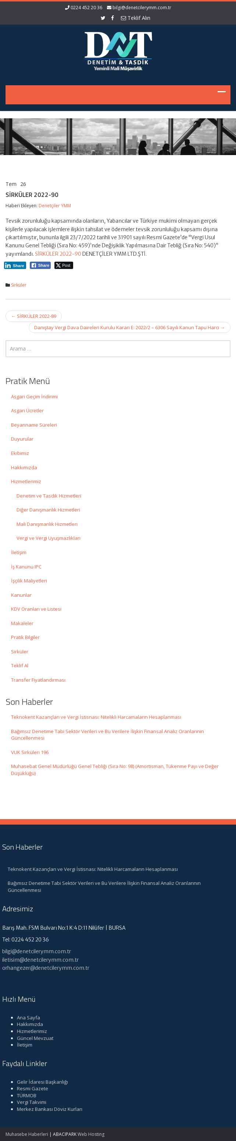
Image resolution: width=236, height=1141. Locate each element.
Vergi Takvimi (28, 1102)
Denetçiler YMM (55, 205)
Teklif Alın (135, 17)
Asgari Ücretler (27, 410)
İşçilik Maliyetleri (29, 580)
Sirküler (18, 285)
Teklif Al (19, 665)
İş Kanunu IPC (26, 566)
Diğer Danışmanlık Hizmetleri (48, 509)
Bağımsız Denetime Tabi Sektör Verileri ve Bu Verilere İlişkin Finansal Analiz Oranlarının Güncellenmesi (107, 735)
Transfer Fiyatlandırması (38, 680)
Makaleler (22, 623)
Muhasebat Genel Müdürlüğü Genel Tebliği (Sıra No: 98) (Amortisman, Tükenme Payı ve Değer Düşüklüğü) (115, 769)
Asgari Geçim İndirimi (34, 396)
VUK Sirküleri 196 (30, 752)
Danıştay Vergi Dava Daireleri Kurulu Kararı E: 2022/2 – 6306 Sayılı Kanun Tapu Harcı (129, 327)
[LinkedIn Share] (15, 265)
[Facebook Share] (40, 265)
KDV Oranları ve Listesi (36, 609)
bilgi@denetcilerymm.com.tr (141, 7)
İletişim (18, 552)
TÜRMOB (23, 1095)
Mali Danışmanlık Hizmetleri (47, 524)
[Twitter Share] (63, 265)
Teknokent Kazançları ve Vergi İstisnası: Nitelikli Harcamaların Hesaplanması (96, 717)
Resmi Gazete (29, 1088)
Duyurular (22, 438)
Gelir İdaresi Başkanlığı (39, 1082)
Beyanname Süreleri (34, 424)
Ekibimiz (20, 453)
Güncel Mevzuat (32, 1038)
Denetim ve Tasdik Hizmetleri (49, 495)
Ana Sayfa (25, 1017)
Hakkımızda (24, 467)
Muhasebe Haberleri (27, 1134)
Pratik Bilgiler (25, 637)
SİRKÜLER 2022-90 (58, 254)
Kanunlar (21, 595)
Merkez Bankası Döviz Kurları (46, 1109)
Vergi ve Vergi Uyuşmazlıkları (49, 538)
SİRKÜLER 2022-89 (33, 316)
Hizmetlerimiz (26, 481)
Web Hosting (91, 1134)
